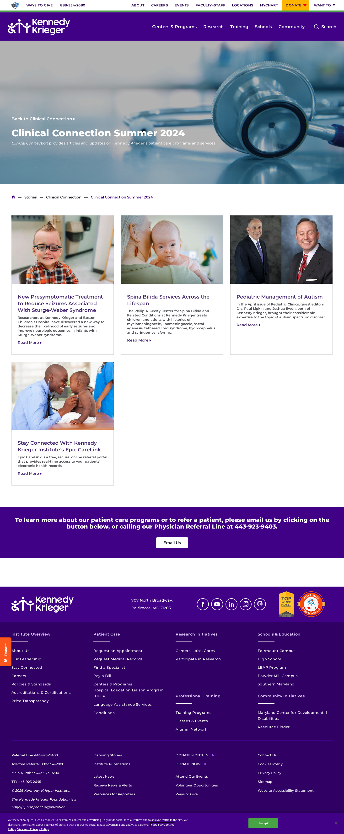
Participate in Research (198, 659)
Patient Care (106, 634)
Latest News (103, 776)
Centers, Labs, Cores (195, 650)
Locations (242, 5)
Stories (30, 197)
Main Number (35, 773)
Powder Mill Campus (278, 676)
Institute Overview (31, 634)
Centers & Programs (174, 26)
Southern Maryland (276, 684)
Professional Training (198, 696)
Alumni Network (191, 729)
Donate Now (188, 764)
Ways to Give (39, 5)
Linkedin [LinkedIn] (231, 604)
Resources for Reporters (114, 794)
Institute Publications (111, 764)
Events (182, 5)
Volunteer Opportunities (197, 785)
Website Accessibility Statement (286, 790)
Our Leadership (26, 659)
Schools (263, 26)
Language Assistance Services (122, 704)
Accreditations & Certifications (41, 692)
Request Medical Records (118, 659)
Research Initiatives (197, 634)
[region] (172, 823)
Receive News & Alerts (112, 785)
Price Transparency (30, 701)
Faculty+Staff (210, 5)
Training (239, 26)
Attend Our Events (192, 776)
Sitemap (265, 782)
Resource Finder (274, 727)
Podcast (260, 604)
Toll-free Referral (37, 764)
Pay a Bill (102, 676)
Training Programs (193, 712)
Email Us (172, 542)
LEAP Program (272, 667)
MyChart (269, 5)
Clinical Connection (63, 197)
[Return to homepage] (39, 26)
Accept (263, 823)
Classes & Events (192, 721)
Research (213, 26)
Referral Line (34, 755)
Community (292, 26)
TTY (26, 782)
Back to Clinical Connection (41, 119)
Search (328, 27)
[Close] (336, 823)
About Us (20, 650)
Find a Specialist (109, 667)
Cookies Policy (270, 764)
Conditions (104, 713)
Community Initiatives (281, 696)
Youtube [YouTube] (217, 604)
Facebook (203, 604)
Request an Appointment (117, 650)
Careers (159, 5)
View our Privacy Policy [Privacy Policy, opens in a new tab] (33, 829)
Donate (293, 5)
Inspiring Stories (107, 755)
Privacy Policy (269, 773)
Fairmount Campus (277, 650)
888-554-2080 (72, 5)
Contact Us (267, 755)
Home (13, 197)
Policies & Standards (31, 684)
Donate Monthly (192, 755)
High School (269, 659)
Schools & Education (279, 634)
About (138, 5)
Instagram (246, 604)
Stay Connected (26, 667)
